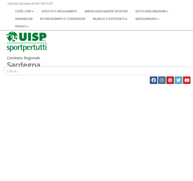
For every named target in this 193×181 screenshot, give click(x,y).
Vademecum (23, 19)
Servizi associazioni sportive (106, 11)
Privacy (22, 26)
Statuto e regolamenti (59, 11)
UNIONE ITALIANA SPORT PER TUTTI (30, 4)
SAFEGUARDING (147, 19)
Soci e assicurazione (151, 11)
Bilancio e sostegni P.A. (110, 19)
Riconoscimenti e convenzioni (62, 19)
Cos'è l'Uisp (24, 11)
